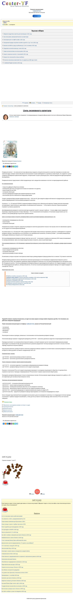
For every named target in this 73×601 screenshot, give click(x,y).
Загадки (39, 102)
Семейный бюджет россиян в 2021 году (13, 62)
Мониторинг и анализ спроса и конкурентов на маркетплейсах (16, 551)
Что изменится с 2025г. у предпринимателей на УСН (13, 518)
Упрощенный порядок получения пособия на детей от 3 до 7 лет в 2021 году (21, 42)
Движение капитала (7, 410)
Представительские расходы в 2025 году (11, 564)
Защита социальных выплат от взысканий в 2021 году (16, 54)
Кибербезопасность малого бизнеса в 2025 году (12, 537)
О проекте (26, 102)
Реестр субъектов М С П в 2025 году (10, 532)
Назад (32, 494)
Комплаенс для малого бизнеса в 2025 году (11, 578)
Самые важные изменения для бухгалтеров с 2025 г (13, 521)
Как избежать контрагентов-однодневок (10, 569)
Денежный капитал (7, 408)
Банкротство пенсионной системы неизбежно (14, 57)
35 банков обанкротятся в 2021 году (15, 284)
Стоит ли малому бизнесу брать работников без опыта (14, 540)
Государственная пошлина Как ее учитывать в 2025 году (14, 586)
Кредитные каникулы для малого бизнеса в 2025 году (14, 580)
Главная (5, 105)
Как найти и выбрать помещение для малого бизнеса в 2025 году (16, 535)
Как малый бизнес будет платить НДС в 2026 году (13, 583)
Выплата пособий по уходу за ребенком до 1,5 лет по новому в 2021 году (20, 45)
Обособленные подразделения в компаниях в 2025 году (14, 561)
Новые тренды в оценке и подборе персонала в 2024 (14, 524)
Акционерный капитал (8, 406)
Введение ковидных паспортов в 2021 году (17, 276)
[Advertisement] (10, 83)
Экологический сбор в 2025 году (9, 548)
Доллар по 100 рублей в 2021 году (15, 280)
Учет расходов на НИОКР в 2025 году (10, 529)
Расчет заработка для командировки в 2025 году (13, 526)
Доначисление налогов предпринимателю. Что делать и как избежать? (18, 543)
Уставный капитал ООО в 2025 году (10, 553)
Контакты (33, 102)
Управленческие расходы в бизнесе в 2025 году (12, 567)
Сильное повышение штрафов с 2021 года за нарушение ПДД (27, 277)
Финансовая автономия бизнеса (9, 559)
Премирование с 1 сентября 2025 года (10, 575)
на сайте (6, 24)
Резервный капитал (17, 161)
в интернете (12, 24)
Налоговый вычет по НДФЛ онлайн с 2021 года (14, 39)
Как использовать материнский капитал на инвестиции (16, 36)
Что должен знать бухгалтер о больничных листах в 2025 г (15, 572)
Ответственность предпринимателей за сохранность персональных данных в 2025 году (21, 556)
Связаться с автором (14, 116)
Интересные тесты (48, 102)
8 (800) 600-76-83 (37, 11)
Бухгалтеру (10, 105)
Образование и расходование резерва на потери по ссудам (16, 405)
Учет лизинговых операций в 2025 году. (10, 545)
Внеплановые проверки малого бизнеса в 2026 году (13, 588)
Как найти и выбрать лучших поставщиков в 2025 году (14, 591)
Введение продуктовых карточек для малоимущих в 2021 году (18, 33)
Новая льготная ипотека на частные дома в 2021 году (16, 51)
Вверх (43, 494)
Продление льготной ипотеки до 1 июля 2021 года (15, 48)
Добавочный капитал (8, 411)
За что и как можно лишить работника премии (12, 516)
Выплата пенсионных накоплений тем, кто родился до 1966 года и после (20, 60)
